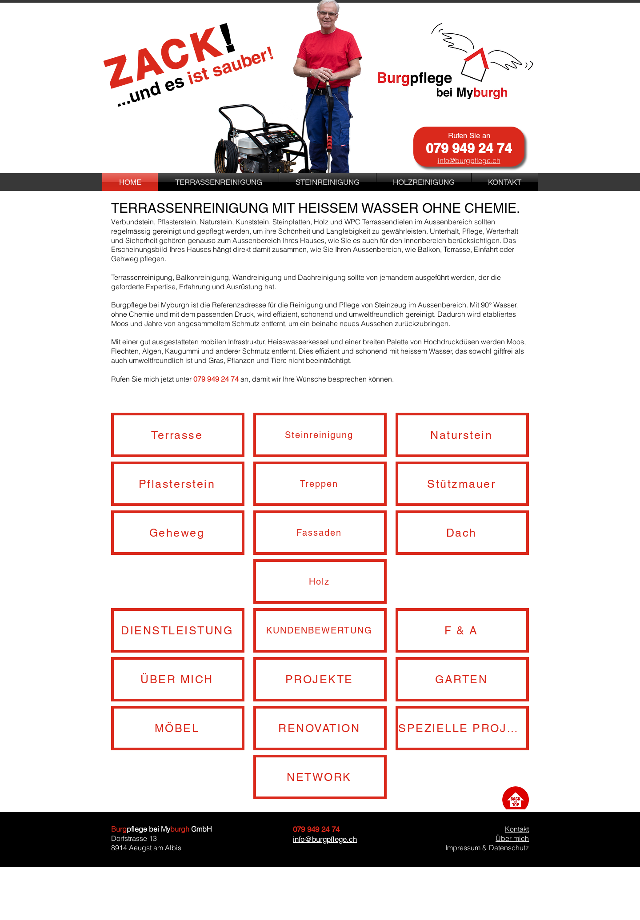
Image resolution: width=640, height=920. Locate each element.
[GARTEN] (462, 679)
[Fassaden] (320, 532)
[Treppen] (320, 484)
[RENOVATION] (320, 728)
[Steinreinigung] (320, 435)
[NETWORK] (320, 777)
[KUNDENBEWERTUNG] (320, 630)
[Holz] (320, 581)
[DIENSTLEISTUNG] (177, 630)
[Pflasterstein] (177, 484)
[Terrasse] (177, 435)
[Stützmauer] (462, 484)
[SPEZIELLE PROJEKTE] (462, 728)
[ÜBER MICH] (177, 679)
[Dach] (462, 532)
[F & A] (462, 630)
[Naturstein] (462, 435)
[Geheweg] (177, 532)
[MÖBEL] (177, 728)
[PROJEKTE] (320, 679)
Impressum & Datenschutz (487, 847)
